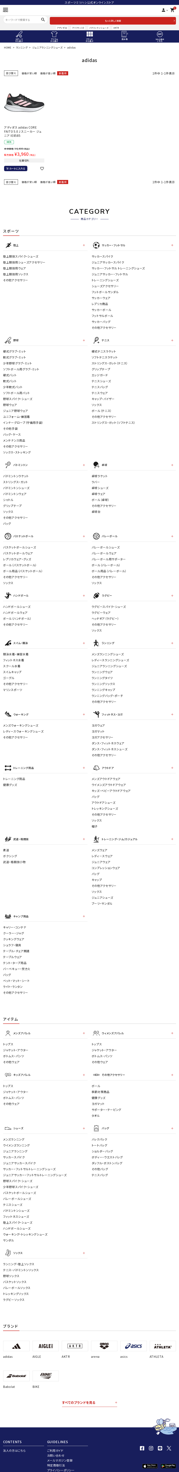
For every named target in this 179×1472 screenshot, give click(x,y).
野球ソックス (11, 1267)
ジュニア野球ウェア (15, 409)
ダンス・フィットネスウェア (108, 739)
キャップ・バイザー (103, 397)
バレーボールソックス (17, 1279)
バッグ (7, 521)
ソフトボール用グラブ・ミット (21, 368)
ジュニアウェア (101, 856)
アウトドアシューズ (104, 797)
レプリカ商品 (100, 303)
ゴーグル (8, 674)
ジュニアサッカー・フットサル (110, 273)
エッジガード (100, 374)
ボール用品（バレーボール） (109, 568)
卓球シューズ (100, 486)
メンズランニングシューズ (108, 650)
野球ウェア (10, 403)
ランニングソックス (103, 680)
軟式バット (10, 380)
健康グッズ (10, 780)
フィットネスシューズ (16, 1208)
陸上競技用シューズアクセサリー (24, 261)
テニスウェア (100, 391)
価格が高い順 (48, 73)
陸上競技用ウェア (14, 267)
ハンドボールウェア (15, 609)
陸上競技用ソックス (15, 273)
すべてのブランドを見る (78, 1393)
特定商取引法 (56, 1456)
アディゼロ (62, 27)
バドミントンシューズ (98, 27)
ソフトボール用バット (16, 391)
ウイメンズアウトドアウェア (109, 780)
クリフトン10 (78, 27)
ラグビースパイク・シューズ (109, 603)
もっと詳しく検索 (113, 20)
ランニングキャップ (103, 686)
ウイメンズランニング (16, 1137)
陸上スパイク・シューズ (17, 1214)
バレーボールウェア (104, 550)
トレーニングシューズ (105, 279)
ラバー (96, 480)
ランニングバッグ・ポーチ (107, 692)
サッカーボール (101, 309)
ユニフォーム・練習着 (16, 415)
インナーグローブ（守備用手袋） (23, 421)
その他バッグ (100, 1161)
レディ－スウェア (102, 850)
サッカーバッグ (101, 321)
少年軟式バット (13, 385)
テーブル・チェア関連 (16, 945)
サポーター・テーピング (106, 1102)
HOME (7, 47)
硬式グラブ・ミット (14, 350)
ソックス (97, 403)
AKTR (116, 27)
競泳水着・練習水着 (16, 650)
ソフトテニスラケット (105, 356)
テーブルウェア (12, 951)
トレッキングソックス (16, 1285)
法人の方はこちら (14, 1442)
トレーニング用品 (14, 774)
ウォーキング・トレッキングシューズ (25, 1226)
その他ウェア (11, 1055)
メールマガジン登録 (60, 1451)
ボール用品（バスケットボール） (23, 568)
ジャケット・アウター (16, 1043)
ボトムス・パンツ (13, 1049)
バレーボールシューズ (106, 545)
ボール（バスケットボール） (20, 562)
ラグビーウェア (101, 609)
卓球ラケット (100, 474)
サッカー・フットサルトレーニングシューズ (29, 1161)
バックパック (99, 1131)
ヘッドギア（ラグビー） (105, 615)
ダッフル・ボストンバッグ (107, 1155)
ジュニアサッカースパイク (108, 261)
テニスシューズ (101, 380)
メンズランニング (13, 1131)
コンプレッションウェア (106, 862)
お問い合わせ (55, 1447)
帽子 (95, 821)
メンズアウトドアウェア (106, 774)
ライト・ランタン (13, 980)
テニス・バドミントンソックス (21, 1261)
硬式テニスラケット (104, 350)
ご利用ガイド (55, 1442)
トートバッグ (99, 1137)
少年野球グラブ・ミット (17, 362)
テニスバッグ (100, 385)
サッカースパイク (102, 255)
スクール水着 (11, 662)
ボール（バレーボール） (106, 562)
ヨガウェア (98, 721)
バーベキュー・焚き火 (16, 962)
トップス (8, 1037)
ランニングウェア (102, 668)
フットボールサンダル (105, 291)
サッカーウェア (101, 297)
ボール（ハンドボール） (17, 615)
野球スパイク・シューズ (17, 397)
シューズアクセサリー (105, 285)
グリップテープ (101, 368)
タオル (96, 1108)
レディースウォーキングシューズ (23, 727)
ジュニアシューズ (102, 892)
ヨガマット (98, 727)
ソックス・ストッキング (17, 451)
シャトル (8, 498)
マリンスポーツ (12, 686)
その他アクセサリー (15, 279)
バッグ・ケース (12, 433)
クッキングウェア (13, 933)
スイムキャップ (12, 668)
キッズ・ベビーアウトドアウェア (111, 785)
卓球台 (96, 510)
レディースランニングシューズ (110, 656)
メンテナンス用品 (14, 439)
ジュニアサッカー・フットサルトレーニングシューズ (35, 1166)
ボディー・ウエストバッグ (107, 1149)
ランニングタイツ (102, 674)
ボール (96, 1078)
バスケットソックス (15, 1273)
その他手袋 (10, 427)
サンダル (8, 1232)
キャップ (97, 874)
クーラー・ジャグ (13, 927)
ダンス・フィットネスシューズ (110, 745)
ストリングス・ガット (15, 480)
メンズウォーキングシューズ (20, 721)
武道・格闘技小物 (14, 856)
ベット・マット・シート (16, 974)
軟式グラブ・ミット (14, 356)
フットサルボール (102, 315)
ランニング (22, 47)
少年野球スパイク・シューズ (20, 1178)
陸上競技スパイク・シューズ (20, 255)
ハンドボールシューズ (17, 603)
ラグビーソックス (14, 1291)
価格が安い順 (29, 73)
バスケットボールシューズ (19, 545)
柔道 (6, 844)
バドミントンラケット (16, 474)
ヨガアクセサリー (103, 733)
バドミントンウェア (15, 492)
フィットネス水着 (13, 656)
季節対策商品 (101, 1084)
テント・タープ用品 (15, 956)
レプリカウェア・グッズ (17, 556)
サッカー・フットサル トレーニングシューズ (118, 267)
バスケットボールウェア (18, 550)
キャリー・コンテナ (14, 921)
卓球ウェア (99, 492)
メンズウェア (100, 844)
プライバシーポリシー (61, 1461)
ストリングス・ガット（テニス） (110, 362)
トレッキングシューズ (105, 803)
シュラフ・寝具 (12, 939)
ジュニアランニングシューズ (47, 47)
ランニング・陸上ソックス (18, 1255)
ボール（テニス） (102, 409)
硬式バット (10, 374)
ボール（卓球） (101, 498)
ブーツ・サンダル (102, 898)
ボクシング (10, 850)
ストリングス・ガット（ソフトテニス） (114, 421)
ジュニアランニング (15, 1143)
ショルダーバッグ (102, 1143)
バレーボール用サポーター (109, 556)
